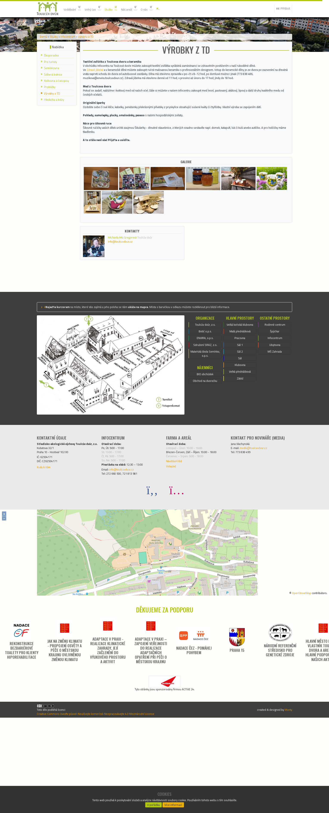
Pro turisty (52, 95)
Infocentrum (75, 67)
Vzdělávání (74, 8)
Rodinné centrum (275, 403)
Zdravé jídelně (98, 109)
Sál (240, 447)
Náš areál (140, 8)
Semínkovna (53, 102)
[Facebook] (152, 576)
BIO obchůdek (205, 458)
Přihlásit (281, 8)
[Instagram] (176, 576)
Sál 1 (239, 431)
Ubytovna (275, 426)
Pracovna (240, 423)
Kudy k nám (45, 555)
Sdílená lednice (55, 109)
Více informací (173, 803)
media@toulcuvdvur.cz (258, 527)
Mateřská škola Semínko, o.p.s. (205, 437)
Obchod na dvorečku (205, 466)
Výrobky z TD (97, 67)
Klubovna (240, 454)
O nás (160, 8)
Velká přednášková (240, 462)
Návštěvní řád (176, 543)
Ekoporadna (53, 89)
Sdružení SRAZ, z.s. (205, 426)
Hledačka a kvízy (56, 135)
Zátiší (240, 470)
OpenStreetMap (295, 678)
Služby (119, 8)
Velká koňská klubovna (240, 406)
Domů (45, 67)
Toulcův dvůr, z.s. (205, 403)
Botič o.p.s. (205, 410)
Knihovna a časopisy (58, 115)
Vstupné (172, 549)
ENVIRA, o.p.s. (205, 418)
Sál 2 (239, 439)
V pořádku (153, 803)
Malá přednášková (240, 416)
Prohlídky (51, 122)
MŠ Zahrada (274, 434)
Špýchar (275, 410)
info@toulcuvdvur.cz (124, 319)
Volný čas (98, 8)
